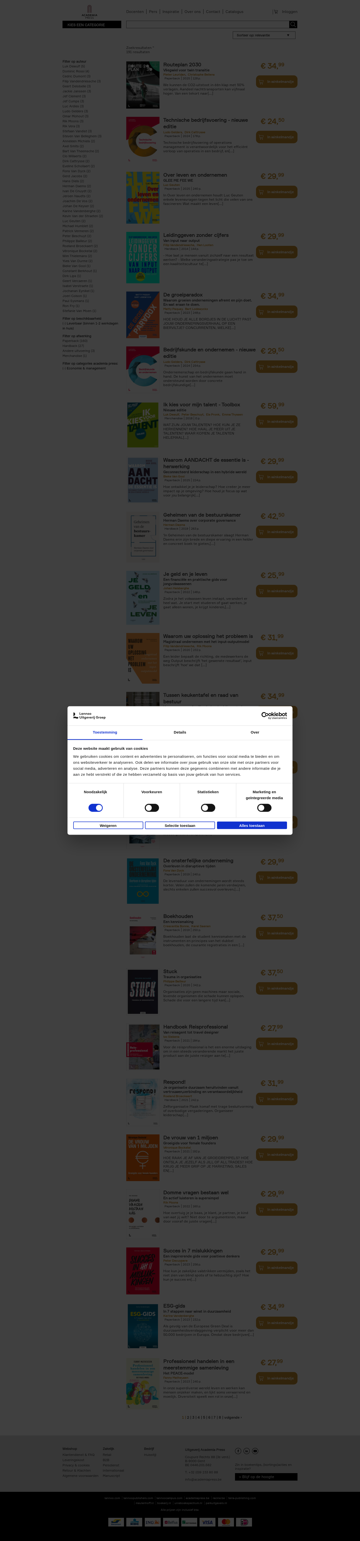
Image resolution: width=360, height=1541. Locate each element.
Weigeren (108, 825)
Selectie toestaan (180, 825)
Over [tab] (255, 732)
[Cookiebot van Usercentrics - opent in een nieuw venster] (265, 716)
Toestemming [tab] (105, 732)
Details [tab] (180, 732)
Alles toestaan (252, 825)
